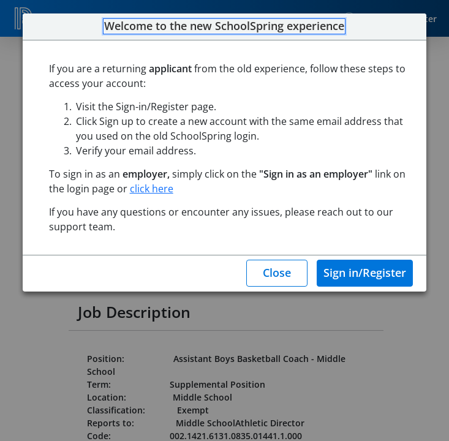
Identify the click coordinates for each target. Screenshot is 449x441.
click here (151, 188)
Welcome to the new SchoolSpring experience (224, 26)
